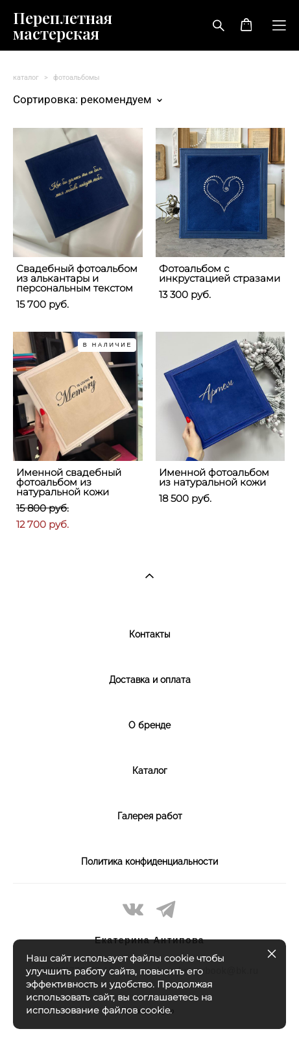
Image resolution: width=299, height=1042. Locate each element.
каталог (26, 77)
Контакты (149, 634)
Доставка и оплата (150, 680)
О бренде (149, 725)
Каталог (149, 770)
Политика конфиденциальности (149, 861)
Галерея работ (149, 816)
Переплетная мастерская (62, 25)
